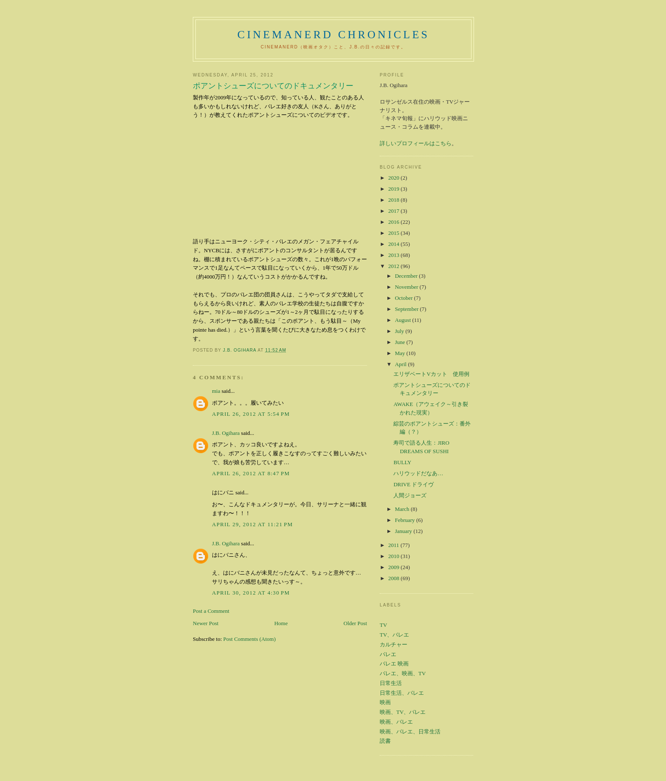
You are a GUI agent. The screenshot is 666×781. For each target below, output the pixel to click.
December (407, 276)
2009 (394, 567)
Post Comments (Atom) (249, 639)
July (400, 331)
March (403, 509)
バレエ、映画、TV (403, 673)
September (407, 309)
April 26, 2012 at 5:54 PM (251, 414)
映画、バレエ (396, 722)
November (407, 287)
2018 (394, 200)
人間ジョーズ (409, 495)
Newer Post (205, 623)
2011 (394, 545)
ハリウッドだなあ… (418, 473)
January (404, 531)
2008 (394, 578)
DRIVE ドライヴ (413, 484)
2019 (394, 189)
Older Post (355, 623)
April (401, 364)
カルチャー (393, 644)
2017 (394, 211)
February (405, 520)
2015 (394, 233)
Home (281, 623)
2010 (394, 556)
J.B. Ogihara (226, 433)
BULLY (402, 462)
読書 (385, 741)
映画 (385, 702)
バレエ (388, 654)
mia (216, 391)
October (404, 298)
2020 (394, 178)
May (400, 353)
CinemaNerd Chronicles (333, 34)
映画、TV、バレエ (403, 712)
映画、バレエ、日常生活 (410, 731)
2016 (394, 222)
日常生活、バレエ (402, 693)
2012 (394, 266)
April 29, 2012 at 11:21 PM (252, 524)
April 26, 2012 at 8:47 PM (251, 473)
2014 (394, 244)
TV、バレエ (394, 635)
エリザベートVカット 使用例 (431, 374)
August (403, 320)
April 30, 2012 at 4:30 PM (251, 592)
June (400, 342)
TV (383, 625)
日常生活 (391, 683)
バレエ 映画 (394, 663)
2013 (394, 255)
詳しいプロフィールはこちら (416, 143)
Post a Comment (211, 611)
